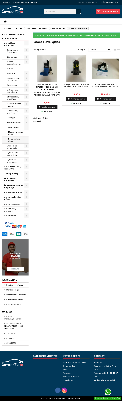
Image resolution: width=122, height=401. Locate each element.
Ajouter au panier (47, 107)
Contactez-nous (13, 304)
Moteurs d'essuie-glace (16, 133)
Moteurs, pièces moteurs (14, 104)
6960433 (10, 338)
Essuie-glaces (13, 127)
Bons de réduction (71, 376)
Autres (10, 68)
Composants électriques (12, 51)
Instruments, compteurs (12, 91)
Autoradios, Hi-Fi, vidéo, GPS (12, 167)
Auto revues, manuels (10, 209)
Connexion (92, 2)
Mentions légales (13, 290)
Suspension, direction (12, 111)
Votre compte (71, 356)
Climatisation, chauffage (13, 98)
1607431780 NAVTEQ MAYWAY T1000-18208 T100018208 (14, 326)
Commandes (69, 366)
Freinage (11, 117)
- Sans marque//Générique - (14, 317)
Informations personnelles (74, 362)
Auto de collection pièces (12, 198)
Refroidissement (14, 122)
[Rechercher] (62, 11)
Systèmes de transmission (12, 153)
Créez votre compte (109, 2)
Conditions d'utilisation (16, 294)
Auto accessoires (12, 204)
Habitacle (11, 73)
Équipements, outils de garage (13, 186)
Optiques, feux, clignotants (13, 79)
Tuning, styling (11, 173)
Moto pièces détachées (9, 179)
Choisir (100, 49)
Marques (7, 311)
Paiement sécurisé (14, 299)
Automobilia (10, 215)
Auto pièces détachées (9, 44)
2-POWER (10, 333)
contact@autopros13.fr (105, 380)
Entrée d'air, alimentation (12, 147)
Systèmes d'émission (12, 160)
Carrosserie (12, 85)
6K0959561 (11, 343)
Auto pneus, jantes (13, 192)
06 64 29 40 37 (30, 2)
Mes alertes (68, 380)
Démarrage (12, 57)
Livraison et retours (14, 285)
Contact (6, 2)
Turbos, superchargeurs (14, 62)
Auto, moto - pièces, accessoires (14, 36)
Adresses (67, 373)
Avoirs (65, 369)
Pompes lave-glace (14, 140)
